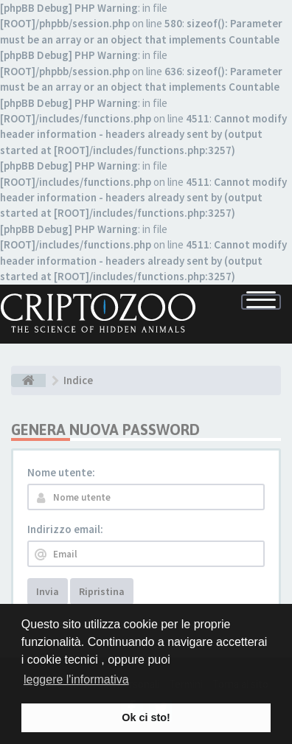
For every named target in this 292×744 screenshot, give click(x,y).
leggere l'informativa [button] (76, 679)
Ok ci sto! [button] (146, 717)
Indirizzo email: (65, 529)
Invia (47, 591)
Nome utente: (61, 472)
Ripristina (102, 591)
